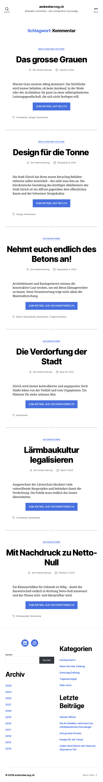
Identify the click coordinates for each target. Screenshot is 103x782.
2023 (8, 691)
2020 (8, 710)
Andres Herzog (44, 70)
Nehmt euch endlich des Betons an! (51, 254)
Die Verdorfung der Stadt (51, 356)
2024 (8, 685)
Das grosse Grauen (51, 59)
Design (32, 117)
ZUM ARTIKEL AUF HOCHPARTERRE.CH (51, 506)
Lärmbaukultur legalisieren (51, 454)
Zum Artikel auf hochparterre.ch (51, 305)
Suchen (8, 654)
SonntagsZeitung (70, 672)
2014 (8, 748)
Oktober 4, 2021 (66, 572)
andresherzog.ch (51, 6)
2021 (8, 703)
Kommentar (42, 117)
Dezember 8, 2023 (66, 162)
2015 (8, 741)
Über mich (65, 684)
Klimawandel (29, 316)
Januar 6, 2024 (66, 70)
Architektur (21, 117)
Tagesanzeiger (68, 678)
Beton (19, 316)
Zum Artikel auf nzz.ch (51, 106)
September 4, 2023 (66, 269)
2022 (8, 697)
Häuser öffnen (68, 716)
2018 (8, 722)
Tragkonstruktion (57, 316)
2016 (8, 735)
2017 (8, 729)
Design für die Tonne (51, 152)
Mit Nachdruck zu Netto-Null (51, 557)
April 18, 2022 (67, 371)
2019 (8, 716)
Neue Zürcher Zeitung (51, 49)
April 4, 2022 (66, 469)
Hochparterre (51, 238)
